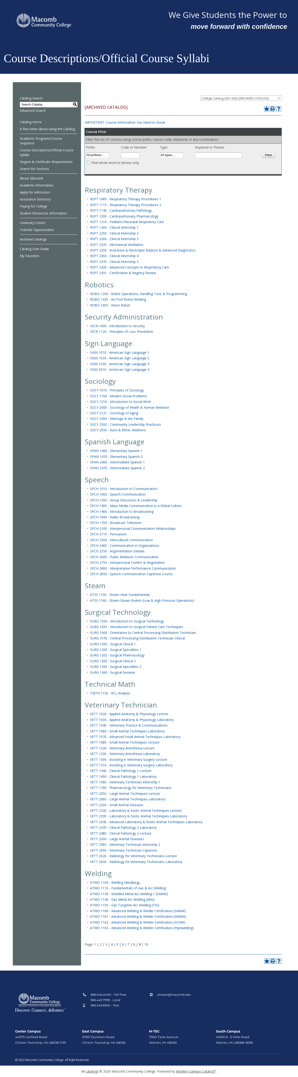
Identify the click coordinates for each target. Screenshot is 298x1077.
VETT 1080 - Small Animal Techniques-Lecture (124, 742)
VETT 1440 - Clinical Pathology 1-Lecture (120, 770)
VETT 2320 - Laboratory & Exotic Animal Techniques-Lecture (136, 810)
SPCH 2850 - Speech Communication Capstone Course (131, 574)
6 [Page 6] (123, 944)
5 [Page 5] (117, 944)
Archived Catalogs (33, 239)
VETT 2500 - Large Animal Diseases (117, 839)
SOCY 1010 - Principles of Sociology (117, 390)
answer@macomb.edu (174, 994)
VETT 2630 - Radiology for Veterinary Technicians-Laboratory (136, 862)
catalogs (92, 1071)
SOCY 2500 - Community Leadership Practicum (125, 424)
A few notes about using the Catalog (47, 129)
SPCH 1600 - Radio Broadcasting (114, 517)
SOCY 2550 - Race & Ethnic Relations (118, 430)
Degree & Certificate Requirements (46, 162)
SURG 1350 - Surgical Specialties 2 (115, 666)
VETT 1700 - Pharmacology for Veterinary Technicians (130, 787)
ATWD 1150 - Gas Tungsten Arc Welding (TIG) (124, 905)
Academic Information (36, 185)
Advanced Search (33, 110)
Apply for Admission (35, 192)
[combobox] (240, 98)
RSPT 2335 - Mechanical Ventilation (116, 244)
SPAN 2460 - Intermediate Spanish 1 (117, 462)
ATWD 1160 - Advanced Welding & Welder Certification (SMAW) (138, 911)
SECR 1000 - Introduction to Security (117, 326)
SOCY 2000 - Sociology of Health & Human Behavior (129, 407)
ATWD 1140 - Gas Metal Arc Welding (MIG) (122, 899)
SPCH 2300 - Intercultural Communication (121, 540)
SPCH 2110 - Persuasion (108, 534)
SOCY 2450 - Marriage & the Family (116, 418)
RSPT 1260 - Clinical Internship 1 (114, 227)
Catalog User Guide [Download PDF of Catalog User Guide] (34, 249)
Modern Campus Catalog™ (196, 1071)
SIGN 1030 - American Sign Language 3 (119, 364)
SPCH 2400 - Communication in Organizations (124, 545)
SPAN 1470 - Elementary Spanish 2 (116, 456)
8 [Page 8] (134, 944)
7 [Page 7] (128, 944)
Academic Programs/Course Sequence (41, 140)
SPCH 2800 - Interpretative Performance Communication (133, 568)
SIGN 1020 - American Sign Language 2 (119, 358)
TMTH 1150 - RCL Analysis (110, 693)
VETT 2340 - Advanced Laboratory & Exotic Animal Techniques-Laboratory (146, 822)
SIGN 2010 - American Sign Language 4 (119, 369)
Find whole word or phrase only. (115, 162)
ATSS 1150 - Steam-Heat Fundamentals (120, 594)
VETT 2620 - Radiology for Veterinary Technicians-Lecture (133, 856)
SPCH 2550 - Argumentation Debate (117, 551)
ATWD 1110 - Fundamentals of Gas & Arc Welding (128, 888)
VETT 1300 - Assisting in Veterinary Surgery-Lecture (128, 759)
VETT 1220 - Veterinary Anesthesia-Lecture (122, 748)
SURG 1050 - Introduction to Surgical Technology (127, 621)
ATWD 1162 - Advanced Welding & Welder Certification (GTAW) (137, 922)
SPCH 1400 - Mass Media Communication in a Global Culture (136, 505)
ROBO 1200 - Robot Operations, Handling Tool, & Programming (138, 294)
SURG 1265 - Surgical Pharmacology (117, 655)
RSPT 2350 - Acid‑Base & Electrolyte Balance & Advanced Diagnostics (143, 250)
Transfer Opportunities (37, 230)
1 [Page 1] (95, 944)
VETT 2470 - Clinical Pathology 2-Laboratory (123, 827)
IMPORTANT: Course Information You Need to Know (125, 122)
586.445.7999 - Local (106, 1000)
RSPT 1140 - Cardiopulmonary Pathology (121, 210)
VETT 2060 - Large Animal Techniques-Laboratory (127, 799)
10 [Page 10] (146, 944)
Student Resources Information (43, 213)
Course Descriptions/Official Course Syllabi (47, 152)
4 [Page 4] (112, 944)
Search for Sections (34, 168)
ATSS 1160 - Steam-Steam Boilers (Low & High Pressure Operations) (142, 600)
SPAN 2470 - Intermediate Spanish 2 (117, 468)
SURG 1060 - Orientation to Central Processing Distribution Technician (143, 632)
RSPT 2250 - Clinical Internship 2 (114, 233)
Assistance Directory (35, 199)
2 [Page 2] (101, 944)
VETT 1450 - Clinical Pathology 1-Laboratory (123, 776)
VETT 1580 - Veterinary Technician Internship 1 (125, 782)
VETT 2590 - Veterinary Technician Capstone (123, 850)
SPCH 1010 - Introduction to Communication (123, 488)
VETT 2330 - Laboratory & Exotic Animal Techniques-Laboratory (138, 816)
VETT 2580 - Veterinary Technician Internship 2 (125, 844)
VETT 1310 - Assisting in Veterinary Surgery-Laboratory (131, 765)
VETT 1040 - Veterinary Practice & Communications (129, 725)
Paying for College (33, 206)
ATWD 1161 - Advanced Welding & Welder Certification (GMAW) (138, 916)
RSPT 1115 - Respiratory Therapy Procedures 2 (125, 205)
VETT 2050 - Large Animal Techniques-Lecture (125, 793)
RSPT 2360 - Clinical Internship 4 (114, 256)
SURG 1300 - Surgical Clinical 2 (113, 661)
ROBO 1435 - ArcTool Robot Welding (118, 299)
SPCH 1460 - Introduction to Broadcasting (121, 511)
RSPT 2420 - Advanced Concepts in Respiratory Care (129, 267)
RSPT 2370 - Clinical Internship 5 (114, 261)
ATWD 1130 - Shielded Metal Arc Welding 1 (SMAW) (129, 894)
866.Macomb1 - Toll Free (108, 994)
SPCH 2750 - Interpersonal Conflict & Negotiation (127, 562)
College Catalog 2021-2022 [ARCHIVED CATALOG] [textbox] (235, 98)
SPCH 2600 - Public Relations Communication (124, 557)
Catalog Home (31, 122)
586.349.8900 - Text (105, 1005)
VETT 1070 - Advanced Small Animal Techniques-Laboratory (135, 736)
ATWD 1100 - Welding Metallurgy (115, 882)
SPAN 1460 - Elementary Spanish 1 (116, 450)
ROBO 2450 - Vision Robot (110, 305)
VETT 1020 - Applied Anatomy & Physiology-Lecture (129, 714)
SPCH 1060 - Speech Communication (118, 494)
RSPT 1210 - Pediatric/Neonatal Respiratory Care (127, 222)
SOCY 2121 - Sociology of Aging (114, 413)
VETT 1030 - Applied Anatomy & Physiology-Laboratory (132, 719)
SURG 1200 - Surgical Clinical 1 (113, 644)
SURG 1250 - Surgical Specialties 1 (115, 649)
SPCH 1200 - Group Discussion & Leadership (123, 500)
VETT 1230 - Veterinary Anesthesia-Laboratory (125, 753)
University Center (32, 223)
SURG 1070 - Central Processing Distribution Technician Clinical (137, 638)
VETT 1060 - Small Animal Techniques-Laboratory (127, 731)
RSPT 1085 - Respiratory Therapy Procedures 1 (125, 199)
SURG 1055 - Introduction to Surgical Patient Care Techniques (136, 627)
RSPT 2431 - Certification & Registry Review (123, 273)
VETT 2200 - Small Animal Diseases (116, 805)
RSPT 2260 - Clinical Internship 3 (114, 239)
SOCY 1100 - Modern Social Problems (118, 396)
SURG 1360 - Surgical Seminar (112, 672)
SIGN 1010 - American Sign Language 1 (119, 352)
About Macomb (31, 178)
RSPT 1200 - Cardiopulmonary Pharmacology (124, 216)
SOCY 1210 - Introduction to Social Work (120, 401)
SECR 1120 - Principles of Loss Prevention (121, 331)
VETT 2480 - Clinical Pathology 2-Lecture (120, 833)
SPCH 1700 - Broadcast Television (116, 522)
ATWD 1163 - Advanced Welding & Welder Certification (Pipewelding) (142, 928)
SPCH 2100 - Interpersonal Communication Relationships (133, 528)
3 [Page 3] (106, 944)
